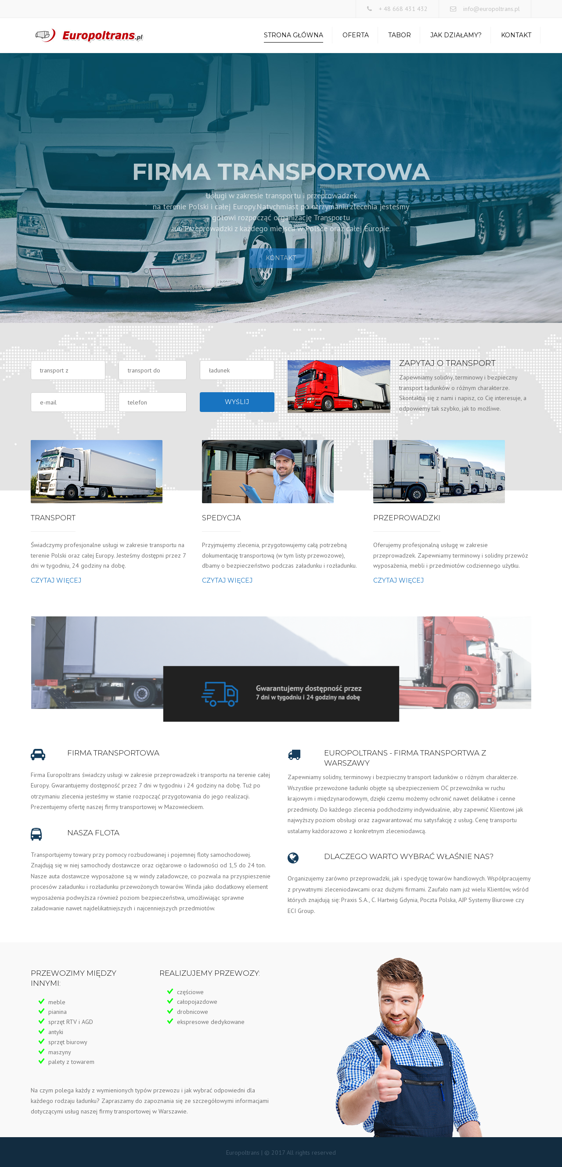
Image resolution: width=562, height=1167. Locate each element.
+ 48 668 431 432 (403, 9)
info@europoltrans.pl (491, 9)
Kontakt (516, 35)
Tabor (399, 35)
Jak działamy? (456, 35)
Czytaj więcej (56, 580)
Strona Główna (293, 35)
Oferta (355, 35)
